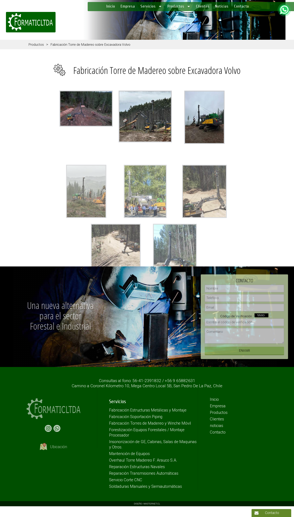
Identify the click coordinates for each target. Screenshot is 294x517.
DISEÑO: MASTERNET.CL (147, 503)
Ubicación (53, 449)
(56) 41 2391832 (281, 23)
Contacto (272, 513)
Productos (36, 44)
